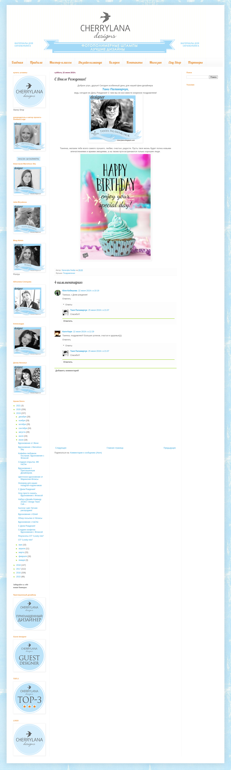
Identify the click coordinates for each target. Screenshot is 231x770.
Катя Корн (67, 331)
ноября (22, 420)
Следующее (60, 448)
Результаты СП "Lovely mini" (31, 536)
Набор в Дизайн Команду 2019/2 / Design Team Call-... (29, 501)
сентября (23, 428)
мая (21, 545)
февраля (23, 556)
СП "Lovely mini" (25, 540)
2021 (18, 405)
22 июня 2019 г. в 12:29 (83, 331)
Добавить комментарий (67, 370)
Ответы (68, 305)
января (22, 560)
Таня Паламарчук (78, 310)
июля (21, 436)
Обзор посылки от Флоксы (30, 518)
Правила (36, 62)
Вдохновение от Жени (28, 443)
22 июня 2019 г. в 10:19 (88, 290)
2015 (18, 577)
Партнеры (195, 62)
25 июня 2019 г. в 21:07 (98, 310)
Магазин (155, 62)
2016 (18, 573)
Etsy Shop (174, 62)
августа (22, 432)
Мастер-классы (60, 62)
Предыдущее (170, 448)
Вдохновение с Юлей (28, 514)
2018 (18, 565)
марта (22, 552)
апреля (22, 548)
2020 (18, 409)
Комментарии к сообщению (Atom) (86, 453)
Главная (17, 62)
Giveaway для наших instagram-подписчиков (30, 484)
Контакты (134, 62)
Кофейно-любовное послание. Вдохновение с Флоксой (31, 455)
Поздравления (69, 273)
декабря (23, 417)
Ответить (66, 299)
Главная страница (115, 448)
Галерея (114, 62)
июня (21, 440)
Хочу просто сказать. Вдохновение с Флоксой (30, 494)
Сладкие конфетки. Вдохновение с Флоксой (30, 531)
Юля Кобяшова (69, 290)
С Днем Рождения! (26, 489)
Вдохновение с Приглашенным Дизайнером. (26, 470)
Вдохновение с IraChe (28, 522)
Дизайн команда (90, 62)
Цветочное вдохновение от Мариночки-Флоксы (30, 478)
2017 (18, 569)
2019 (18, 413)
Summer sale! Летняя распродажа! (27, 509)
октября (22, 424)
